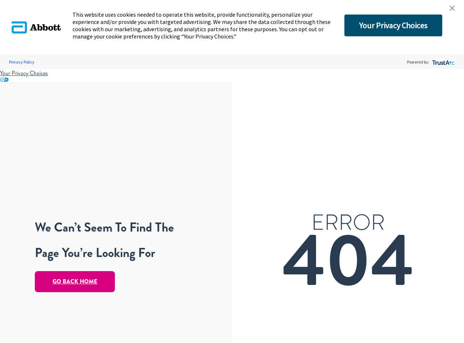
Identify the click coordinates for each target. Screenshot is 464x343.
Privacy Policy (21, 62)
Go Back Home (75, 281)
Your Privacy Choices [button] (393, 25)
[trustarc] (442, 62)
